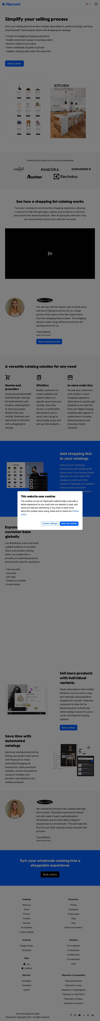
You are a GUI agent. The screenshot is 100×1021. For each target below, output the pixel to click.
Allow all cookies (69, 523)
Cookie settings (50, 523)
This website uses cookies (38, 496)
